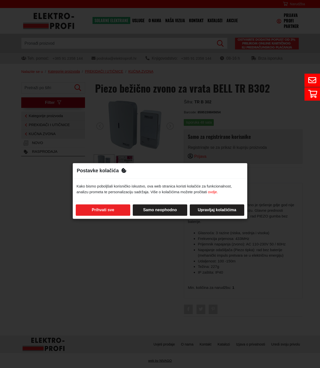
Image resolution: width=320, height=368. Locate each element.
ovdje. (213, 192)
